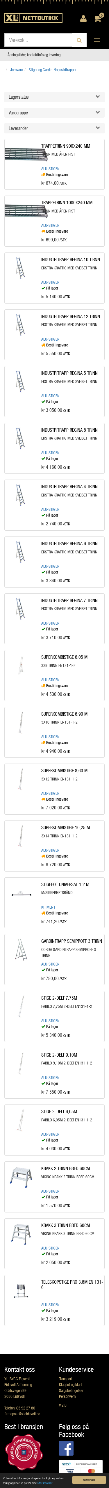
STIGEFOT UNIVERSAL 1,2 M (65, 884)
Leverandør (18, 128)
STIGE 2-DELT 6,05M (59, 1111)
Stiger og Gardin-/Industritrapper (52, 69)
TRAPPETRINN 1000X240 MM (66, 202)
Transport (65, 1378)
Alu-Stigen (50, 168)
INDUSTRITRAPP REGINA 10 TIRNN (70, 259)
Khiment (48, 907)
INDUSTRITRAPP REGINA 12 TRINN (70, 316)
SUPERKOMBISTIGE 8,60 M (64, 770)
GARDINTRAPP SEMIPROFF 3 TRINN (71, 941)
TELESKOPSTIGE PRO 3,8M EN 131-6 (72, 1284)
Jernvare (16, 69)
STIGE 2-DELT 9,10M (59, 1054)
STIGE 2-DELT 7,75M (59, 998)
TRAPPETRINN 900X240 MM (65, 146)
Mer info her (45, 1483)
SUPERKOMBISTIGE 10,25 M (65, 827)
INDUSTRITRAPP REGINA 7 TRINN (69, 600)
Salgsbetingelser (71, 1390)
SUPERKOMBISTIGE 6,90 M (64, 714)
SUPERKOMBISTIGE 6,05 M (64, 657)
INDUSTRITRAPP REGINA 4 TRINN (69, 486)
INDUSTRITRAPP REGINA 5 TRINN (69, 373)
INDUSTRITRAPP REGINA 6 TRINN (69, 543)
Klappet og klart (70, 1384)
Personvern (67, 1396)
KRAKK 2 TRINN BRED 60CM (65, 1168)
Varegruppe (18, 112)
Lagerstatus (19, 97)
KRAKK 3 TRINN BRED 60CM (65, 1225)
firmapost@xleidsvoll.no (22, 1413)
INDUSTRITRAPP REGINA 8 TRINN (69, 430)
